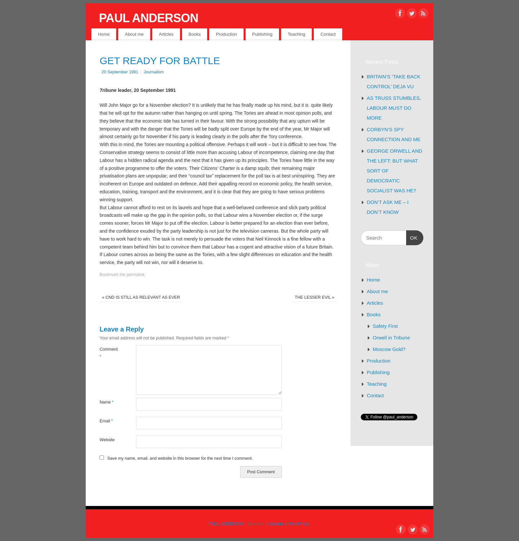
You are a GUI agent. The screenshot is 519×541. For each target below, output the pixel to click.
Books (195, 34)
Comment (109, 353)
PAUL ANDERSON (148, 18)
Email (106, 421)
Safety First (385, 326)
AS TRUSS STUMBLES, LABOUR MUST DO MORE (394, 108)
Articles (166, 34)
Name (107, 402)
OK (412, 237)
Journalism (154, 72)
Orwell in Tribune (391, 337)
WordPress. (299, 524)
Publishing (262, 34)
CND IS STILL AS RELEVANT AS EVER (141, 297)
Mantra (276, 524)
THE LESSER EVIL (314, 297)
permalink (135, 274)
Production (226, 34)
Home (104, 34)
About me (134, 34)
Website (107, 440)
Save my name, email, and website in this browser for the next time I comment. (180, 458)
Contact (328, 34)
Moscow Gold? (389, 349)
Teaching (296, 34)
